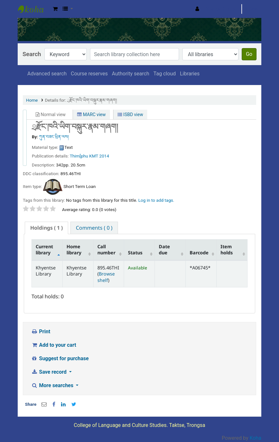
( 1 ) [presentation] (46, 227)
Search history (222, 9)
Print (40, 331)
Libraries (190, 74)
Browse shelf (106, 277)
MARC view (91, 114)
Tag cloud (164, 74)
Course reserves (89, 74)
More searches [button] (53, 385)
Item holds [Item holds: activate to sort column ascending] (227, 249)
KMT (93, 155)
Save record (49, 372)
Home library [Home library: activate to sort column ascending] (74, 249)
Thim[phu (79, 155)
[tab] (46, 228)
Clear (251, 8)
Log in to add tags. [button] (156, 200)
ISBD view (130, 114)
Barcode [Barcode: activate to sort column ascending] (199, 253)
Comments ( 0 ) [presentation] (94, 227)
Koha (255, 438)
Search (31, 54)
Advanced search (47, 74)
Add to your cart (53, 345)
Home (32, 100)
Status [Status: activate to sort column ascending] (135, 253)
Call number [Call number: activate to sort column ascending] (106, 249)
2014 (104, 155)
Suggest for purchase (60, 358)
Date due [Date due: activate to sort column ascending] (164, 249)
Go (249, 54)
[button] (55, 9)
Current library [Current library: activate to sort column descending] (44, 249)
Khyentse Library (34, 9)
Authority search (130, 74)
